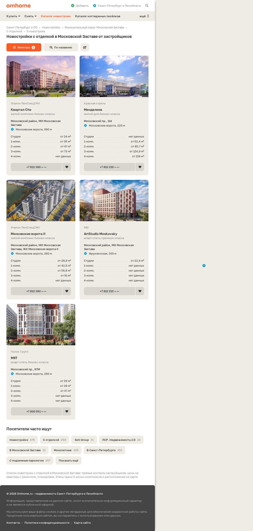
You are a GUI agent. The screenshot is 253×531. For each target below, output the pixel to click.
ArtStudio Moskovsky (114, 234)
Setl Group (84, 439)
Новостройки (22, 439)
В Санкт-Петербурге (104, 450)
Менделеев (114, 109)
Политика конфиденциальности (47, 522)
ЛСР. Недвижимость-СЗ (121, 439)
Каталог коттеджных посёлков (97, 16)
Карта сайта (82, 522)
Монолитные (66, 450)
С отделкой (54, 439)
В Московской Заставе (27, 450)
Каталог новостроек (56, 16)
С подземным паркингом (29, 460)
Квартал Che (41, 109)
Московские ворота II (41, 234)
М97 (41, 358)
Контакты (13, 522)
